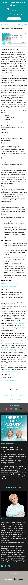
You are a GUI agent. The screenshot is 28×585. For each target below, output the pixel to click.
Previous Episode (15, 399)
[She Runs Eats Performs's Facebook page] (6, 14)
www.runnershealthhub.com (9, 380)
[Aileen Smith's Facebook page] (2, 566)
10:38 (3, 158)
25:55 (3, 214)
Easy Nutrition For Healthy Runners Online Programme (13, 349)
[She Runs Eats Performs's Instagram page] (16, 14)
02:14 (3, 135)
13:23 (3, 167)
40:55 (3, 237)
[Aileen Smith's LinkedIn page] (9, 566)
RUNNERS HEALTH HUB (19, 323)
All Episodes (20, 395)
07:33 (3, 143)
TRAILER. (22, 341)
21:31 (3, 205)
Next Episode (8, 395)
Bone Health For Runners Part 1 (10, 283)
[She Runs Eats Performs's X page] (13, 14)
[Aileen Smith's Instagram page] (6, 566)
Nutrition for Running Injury (9, 286)
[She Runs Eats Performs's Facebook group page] (9, 14)
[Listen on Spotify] (16, 409)
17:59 (3, 186)
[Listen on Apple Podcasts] (11, 409)
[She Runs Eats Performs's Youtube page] (20, 14)
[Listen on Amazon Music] (21, 409)
